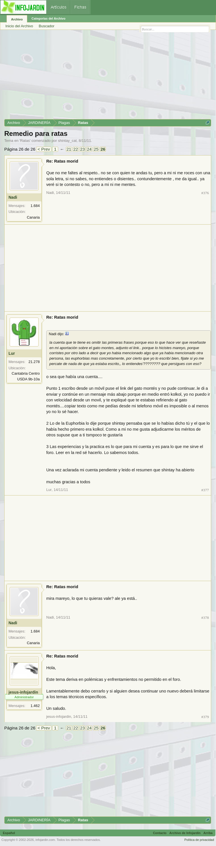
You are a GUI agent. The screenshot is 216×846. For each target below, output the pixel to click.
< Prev (43, 149)
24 (89, 149)
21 (68, 149)
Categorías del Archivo (48, 18)
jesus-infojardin (23, 692)
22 (75, 149)
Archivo (17, 19)
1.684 (35, 206)
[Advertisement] (107, 76)
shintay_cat (67, 140)
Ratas (25, 140)
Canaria (33, 217)
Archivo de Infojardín (185, 833)
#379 (205, 717)
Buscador (46, 26)
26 (102, 149)
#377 (205, 490)
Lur (12, 353)
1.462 (35, 706)
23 (82, 149)
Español (9, 833)
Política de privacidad (199, 839)
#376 (205, 193)
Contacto (160, 833)
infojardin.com (45, 839)
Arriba (208, 833)
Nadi (13, 197)
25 (96, 149)
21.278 (34, 362)
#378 (205, 617)
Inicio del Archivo (19, 26)
